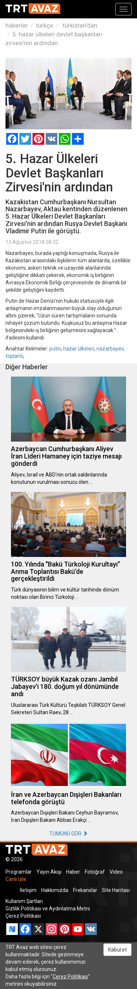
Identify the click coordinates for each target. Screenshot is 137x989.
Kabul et (117, 950)
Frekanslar (85, 890)
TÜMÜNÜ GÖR (68, 834)
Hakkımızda (54, 890)
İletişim (28, 890)
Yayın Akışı (49, 872)
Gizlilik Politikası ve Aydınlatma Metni (47, 908)
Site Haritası (116, 890)
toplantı (14, 356)
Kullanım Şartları (24, 901)
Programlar (18, 872)
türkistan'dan (79, 25)
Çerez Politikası (23, 916)
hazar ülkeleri (78, 349)
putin (55, 349)
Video (116, 872)
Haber (73, 872)
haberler (16, 25)
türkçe (44, 25)
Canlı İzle (15, 879)
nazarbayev (109, 349)
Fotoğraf (95, 872)
